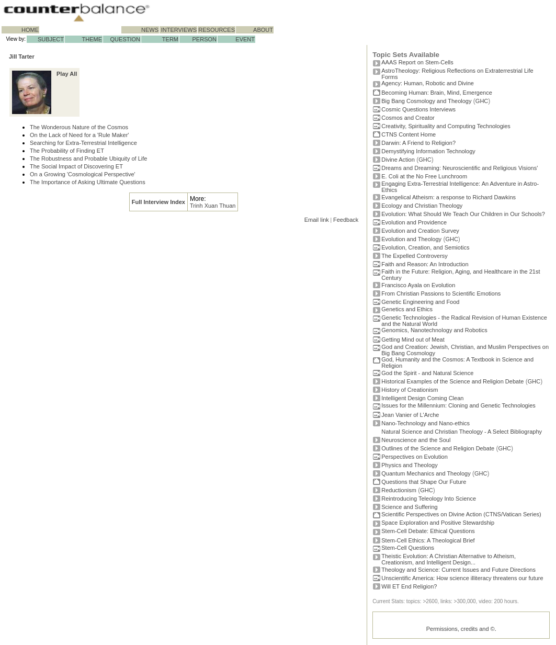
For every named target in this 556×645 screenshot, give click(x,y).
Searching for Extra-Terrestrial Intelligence (83, 143)
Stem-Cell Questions (407, 548)
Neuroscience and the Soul (415, 440)
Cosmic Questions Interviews (418, 109)
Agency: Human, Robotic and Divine (427, 83)
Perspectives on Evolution (414, 457)
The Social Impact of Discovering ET (76, 166)
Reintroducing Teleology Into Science (428, 498)
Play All (66, 74)
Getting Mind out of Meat (412, 339)
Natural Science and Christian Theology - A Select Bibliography (461, 431)
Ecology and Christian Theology (421, 205)
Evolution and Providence (414, 222)
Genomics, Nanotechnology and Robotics (434, 330)
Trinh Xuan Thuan (212, 205)
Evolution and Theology (411, 239)
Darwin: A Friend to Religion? (418, 143)
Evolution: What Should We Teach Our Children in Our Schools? (463, 214)
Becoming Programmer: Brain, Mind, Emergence (436, 92)
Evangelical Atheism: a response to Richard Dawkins (448, 197)
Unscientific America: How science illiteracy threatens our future (462, 578)
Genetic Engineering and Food (420, 302)
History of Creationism (409, 390)
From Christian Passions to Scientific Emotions (441, 293)
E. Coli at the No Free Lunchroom (424, 176)
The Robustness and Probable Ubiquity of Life (88, 158)
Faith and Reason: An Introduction (424, 264)
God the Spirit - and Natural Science (427, 373)
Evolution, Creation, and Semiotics (425, 247)
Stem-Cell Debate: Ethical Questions (428, 531)
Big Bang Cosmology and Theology (426, 101)
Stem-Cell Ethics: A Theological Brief (427, 540)
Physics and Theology (409, 465)
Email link (316, 220)
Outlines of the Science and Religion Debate (437, 448)
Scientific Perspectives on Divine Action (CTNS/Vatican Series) (461, 514)
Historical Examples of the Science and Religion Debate (452, 381)
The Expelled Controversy (414, 256)
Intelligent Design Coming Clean (422, 398)
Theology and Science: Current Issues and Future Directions (458, 570)
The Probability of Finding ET (67, 151)
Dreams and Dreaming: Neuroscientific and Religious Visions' (459, 168)
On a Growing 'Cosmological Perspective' (82, 174)
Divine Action (398, 159)
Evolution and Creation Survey (420, 231)
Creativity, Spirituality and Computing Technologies (445, 126)
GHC (481, 101)
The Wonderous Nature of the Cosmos (79, 127)
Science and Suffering (409, 507)
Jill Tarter (22, 56)
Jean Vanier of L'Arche (410, 415)
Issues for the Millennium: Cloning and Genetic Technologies (458, 405)
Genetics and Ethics (407, 309)
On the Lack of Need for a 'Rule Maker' (79, 135)
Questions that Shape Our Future (423, 482)
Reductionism (398, 490)
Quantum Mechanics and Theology (425, 473)
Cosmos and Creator (408, 118)
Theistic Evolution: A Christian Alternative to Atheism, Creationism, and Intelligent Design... (448, 559)
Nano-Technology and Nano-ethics (425, 423)
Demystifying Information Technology (428, 151)
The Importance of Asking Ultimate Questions (87, 182)
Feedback (345, 220)
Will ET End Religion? (409, 586)
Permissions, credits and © (460, 629)
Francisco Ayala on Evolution (418, 285)
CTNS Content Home (408, 134)
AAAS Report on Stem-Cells (417, 62)
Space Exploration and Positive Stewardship (437, 522)
